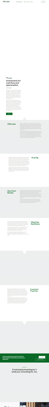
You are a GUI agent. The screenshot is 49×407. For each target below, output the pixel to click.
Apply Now (43, 1)
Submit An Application (40, 359)
